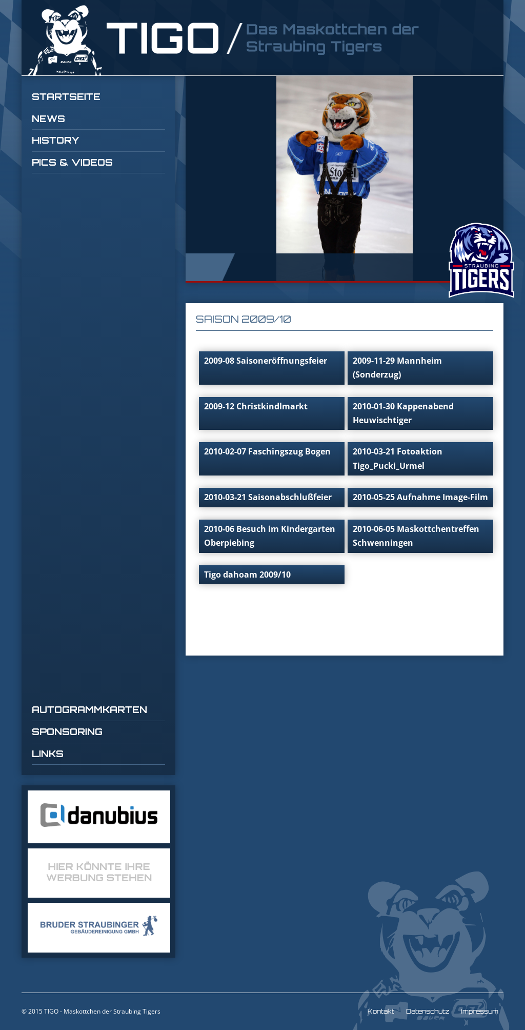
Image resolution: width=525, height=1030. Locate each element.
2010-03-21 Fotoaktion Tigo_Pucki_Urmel (397, 458)
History (55, 140)
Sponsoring (67, 731)
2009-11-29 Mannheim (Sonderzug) (397, 367)
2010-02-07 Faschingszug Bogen (267, 451)
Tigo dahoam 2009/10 (247, 574)
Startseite (66, 96)
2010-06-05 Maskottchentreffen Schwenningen (416, 535)
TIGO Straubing (224, 40)
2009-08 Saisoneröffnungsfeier (265, 360)
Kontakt (381, 1011)
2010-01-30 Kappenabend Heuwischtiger (403, 413)
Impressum (479, 1011)
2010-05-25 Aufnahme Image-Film (420, 497)
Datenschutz (427, 1011)
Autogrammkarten (89, 709)
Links (48, 753)
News (48, 118)
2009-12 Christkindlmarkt (256, 406)
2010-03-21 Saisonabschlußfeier (268, 497)
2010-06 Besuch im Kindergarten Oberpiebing (269, 535)
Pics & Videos (72, 162)
